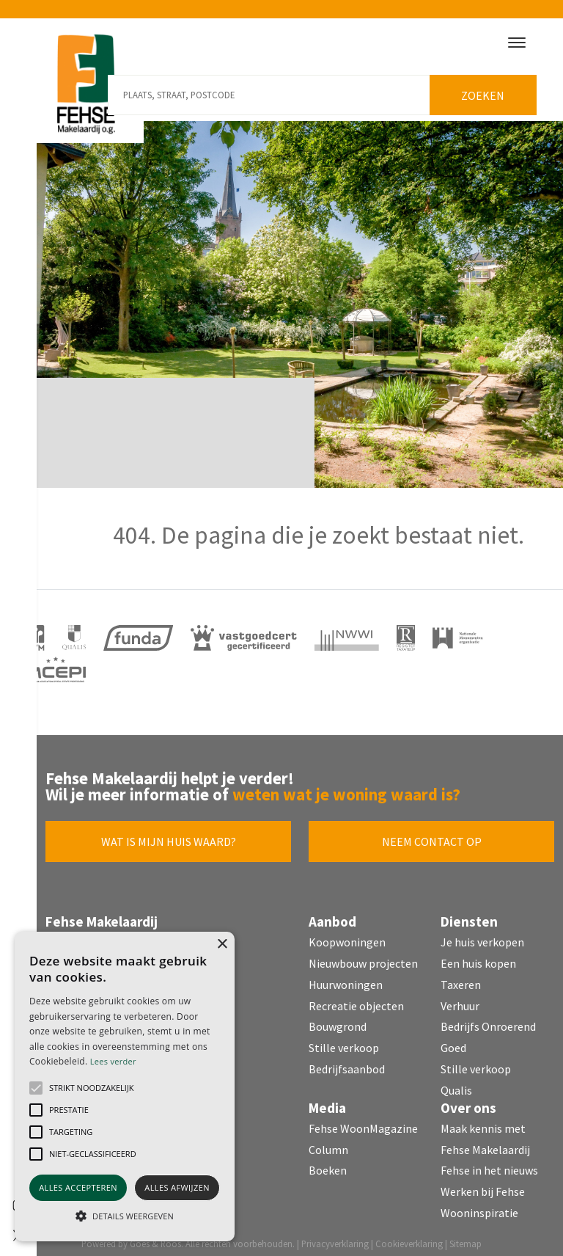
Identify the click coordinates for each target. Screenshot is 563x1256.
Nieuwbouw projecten (363, 955)
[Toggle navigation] (516, 42)
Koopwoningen (347, 934)
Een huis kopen (478, 955)
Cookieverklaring (409, 1235)
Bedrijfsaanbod (347, 1061)
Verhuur (460, 997)
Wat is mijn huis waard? (168, 833)
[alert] (125, 1086)
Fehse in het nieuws (489, 1162)
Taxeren (461, 976)
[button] (36, 1088)
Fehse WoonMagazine (363, 1120)
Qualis (456, 1082)
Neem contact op (432, 833)
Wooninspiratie (479, 1204)
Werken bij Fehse (483, 1183)
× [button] (221, 944)
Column (328, 1141)
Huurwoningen (346, 976)
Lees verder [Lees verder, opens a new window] (113, 1061)
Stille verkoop (344, 1039)
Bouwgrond (338, 1018)
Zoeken (488, 87)
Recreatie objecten (356, 997)
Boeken (328, 1162)
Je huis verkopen (482, 934)
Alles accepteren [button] (78, 1187)
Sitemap (465, 1235)
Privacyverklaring (335, 1235)
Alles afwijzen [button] (177, 1187)
